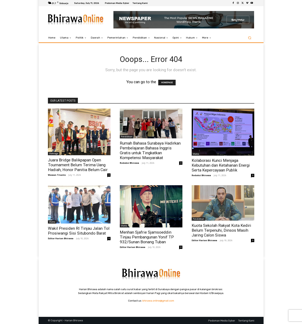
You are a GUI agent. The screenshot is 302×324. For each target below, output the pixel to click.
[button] (249, 37)
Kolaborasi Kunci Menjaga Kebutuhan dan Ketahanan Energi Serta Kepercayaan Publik (221, 165)
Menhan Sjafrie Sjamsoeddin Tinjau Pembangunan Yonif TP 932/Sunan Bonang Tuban (147, 237)
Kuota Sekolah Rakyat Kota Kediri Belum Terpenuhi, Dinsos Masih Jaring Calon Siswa (221, 230)
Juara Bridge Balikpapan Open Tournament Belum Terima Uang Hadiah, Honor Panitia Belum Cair (78, 165)
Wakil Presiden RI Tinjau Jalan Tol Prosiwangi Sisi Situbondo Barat (79, 231)
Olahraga (53, 153)
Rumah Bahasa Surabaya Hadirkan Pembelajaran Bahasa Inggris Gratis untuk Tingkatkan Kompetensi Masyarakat (150, 150)
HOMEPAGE (167, 82)
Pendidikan (126, 136)
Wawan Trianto (57, 174)
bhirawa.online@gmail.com (158, 300)
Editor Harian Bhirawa (60, 238)
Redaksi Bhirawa (129, 162)
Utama (196, 154)
